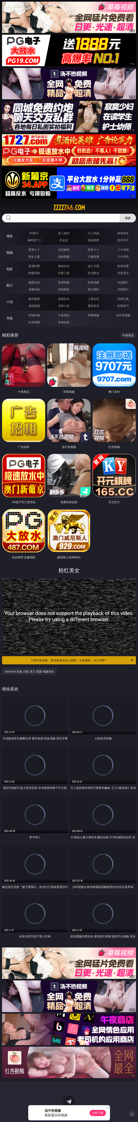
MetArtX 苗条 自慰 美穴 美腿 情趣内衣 (29, 671)
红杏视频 (34, 322)
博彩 (9, 236)
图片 (9, 285)
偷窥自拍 (34, 282)
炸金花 (63, 240)
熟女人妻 (34, 256)
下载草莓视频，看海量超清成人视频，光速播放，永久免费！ (82, 660)
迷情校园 (34, 306)
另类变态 (123, 273)
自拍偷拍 (64, 249)
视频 (9, 252)
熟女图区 (93, 289)
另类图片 (123, 289)
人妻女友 (93, 299)
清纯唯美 (64, 289)
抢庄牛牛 (123, 240)
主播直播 (93, 256)
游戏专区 (123, 233)
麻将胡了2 (34, 240)
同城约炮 (34, 315)
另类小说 (64, 306)
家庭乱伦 (64, 299)
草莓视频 (93, 315)
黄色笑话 (93, 306)
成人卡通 (93, 266)
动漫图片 (123, 282)
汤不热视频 (123, 315)
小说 (9, 301)
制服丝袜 (34, 273)
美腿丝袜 (34, 289)
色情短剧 (64, 322)
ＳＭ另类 (123, 256)
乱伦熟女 (93, 273)
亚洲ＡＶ (34, 249)
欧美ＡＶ (93, 249)
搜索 (128, 218)
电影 (9, 269)
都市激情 (34, 299)
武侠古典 (123, 299)
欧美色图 (93, 282)
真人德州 (64, 233)
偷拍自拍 (64, 266)
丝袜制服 (64, 256)
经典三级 (64, 273)
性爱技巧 (123, 306)
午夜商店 (64, 315)
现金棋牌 (93, 240)
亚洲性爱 (34, 266)
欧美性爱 (123, 266)
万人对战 (93, 233)
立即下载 (97, 1113)
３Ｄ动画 (123, 249)
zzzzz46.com (69, 207)
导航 (9, 318)
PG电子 (34, 233)
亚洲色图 (64, 282)
